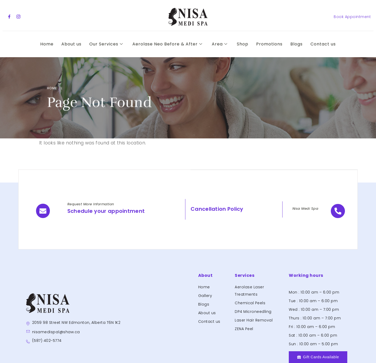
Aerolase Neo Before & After (167, 44)
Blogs (296, 44)
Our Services (106, 44)
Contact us (323, 44)
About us (71, 44)
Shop (242, 44)
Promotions (269, 44)
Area (219, 44)
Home (47, 44)
